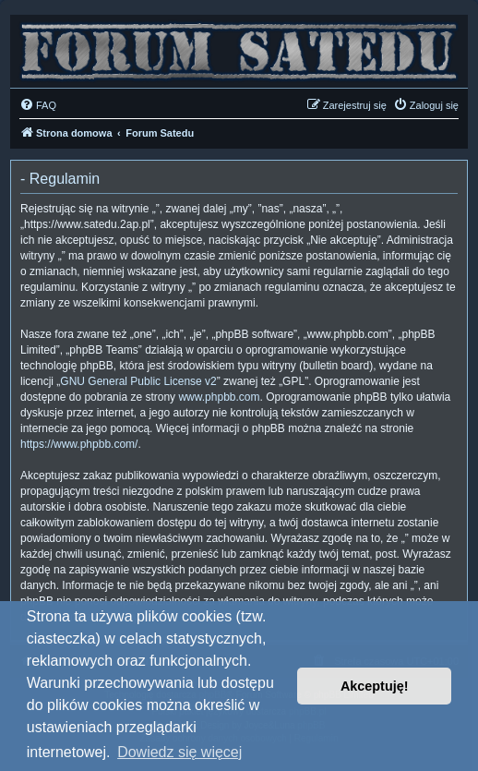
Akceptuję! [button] (375, 686)
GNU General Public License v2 (138, 381)
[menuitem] (37, 105)
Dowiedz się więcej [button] (179, 752)
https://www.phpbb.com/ (78, 444)
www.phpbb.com (218, 397)
